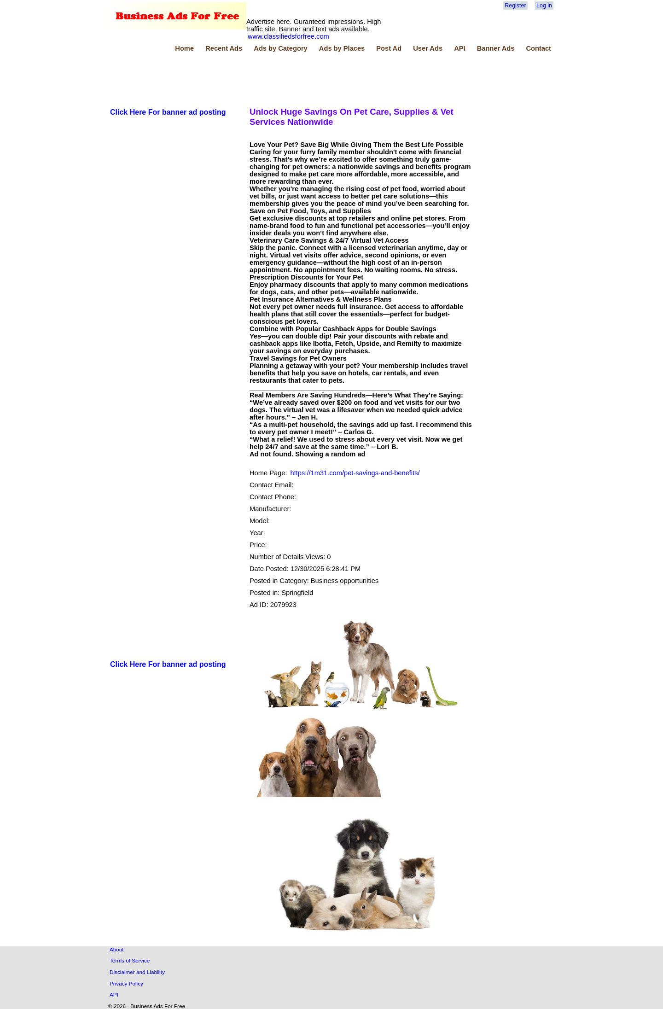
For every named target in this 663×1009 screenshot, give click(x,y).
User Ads (427, 48)
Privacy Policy (126, 983)
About (117, 949)
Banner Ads (496, 48)
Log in (544, 5)
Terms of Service (130, 960)
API (459, 48)
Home (184, 48)
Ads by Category (280, 48)
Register (515, 5)
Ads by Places (342, 48)
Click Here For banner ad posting (168, 112)
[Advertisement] (276, 78)
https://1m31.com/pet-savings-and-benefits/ (355, 473)
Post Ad (388, 48)
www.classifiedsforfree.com (288, 36)
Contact (538, 48)
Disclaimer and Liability (137, 972)
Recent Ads (223, 48)
